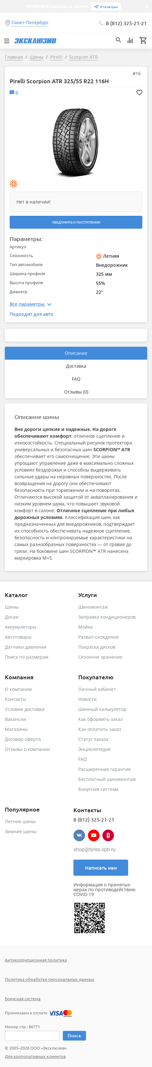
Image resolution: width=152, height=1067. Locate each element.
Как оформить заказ (100, 719)
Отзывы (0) (76, 392)
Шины (12, 607)
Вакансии (15, 719)
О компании (18, 689)
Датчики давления (25, 647)
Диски (11, 617)
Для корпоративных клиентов (35, 1056)
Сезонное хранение (100, 657)
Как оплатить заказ (99, 729)
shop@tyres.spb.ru (94, 849)
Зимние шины (20, 831)
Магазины (16, 729)
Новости (87, 699)
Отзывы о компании (27, 749)
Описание (76, 353)
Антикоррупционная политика (36, 959)
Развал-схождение (98, 637)
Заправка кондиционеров (107, 617)
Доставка (76, 366)
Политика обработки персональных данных (49, 979)
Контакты (15, 699)
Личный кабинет (97, 689)
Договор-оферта (23, 739)
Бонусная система (98, 789)
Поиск (74, 1035)
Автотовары (18, 637)
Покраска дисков (96, 647)
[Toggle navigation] (6, 40)
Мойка (85, 627)
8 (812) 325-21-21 (126, 23)
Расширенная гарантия (104, 769)
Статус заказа (93, 739)
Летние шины (20, 821)
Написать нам (101, 867)
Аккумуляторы (20, 627)
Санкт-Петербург (30, 22)
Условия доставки (24, 709)
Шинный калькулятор (102, 709)
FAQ (76, 379)
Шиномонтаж (93, 607)
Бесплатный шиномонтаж (107, 779)
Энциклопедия (94, 749)
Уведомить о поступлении (76, 222)
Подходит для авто (31, 314)
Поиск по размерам (26, 657)
